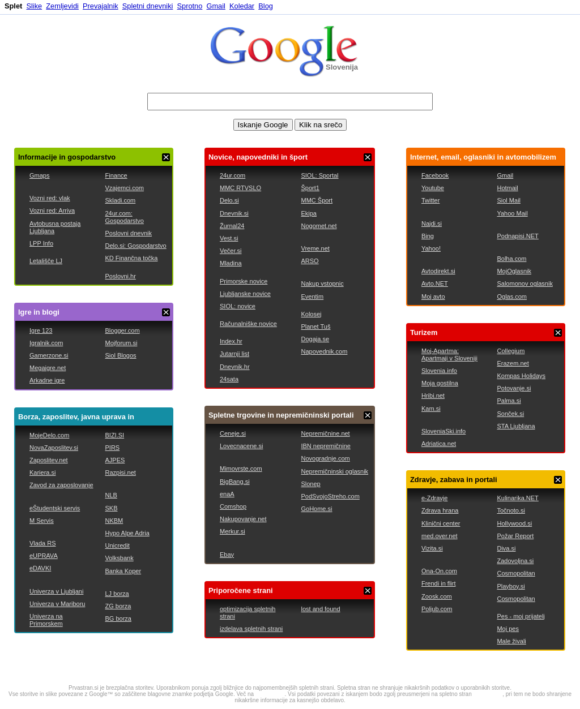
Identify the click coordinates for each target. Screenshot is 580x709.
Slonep (310, 483)
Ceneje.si (233, 433)
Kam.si (431, 408)
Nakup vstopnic (322, 283)
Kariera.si (42, 472)
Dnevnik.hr (235, 366)
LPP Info (41, 243)
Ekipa (309, 213)
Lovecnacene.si (241, 445)
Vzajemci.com (124, 187)
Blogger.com (122, 330)
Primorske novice (243, 281)
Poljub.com (436, 608)
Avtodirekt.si (438, 271)
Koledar (241, 6)
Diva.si (506, 548)
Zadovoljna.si (515, 560)
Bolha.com (511, 258)
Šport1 (310, 187)
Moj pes (508, 628)
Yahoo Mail (512, 213)
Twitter (430, 200)
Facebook (435, 175)
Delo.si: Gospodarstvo (135, 245)
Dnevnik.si (234, 213)
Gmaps (39, 175)
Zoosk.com (436, 596)
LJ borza (117, 593)
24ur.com (232, 175)
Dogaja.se (315, 339)
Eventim (312, 296)
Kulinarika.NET (517, 498)
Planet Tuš (315, 326)
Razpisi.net (120, 472)
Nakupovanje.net (243, 518)
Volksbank (119, 558)
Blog (265, 6)
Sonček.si (510, 413)
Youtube (432, 187)
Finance (116, 175)
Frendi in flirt (438, 583)
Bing (427, 236)
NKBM (114, 520)
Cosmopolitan (516, 573)
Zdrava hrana (439, 510)
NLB (111, 495)
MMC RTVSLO (240, 187)
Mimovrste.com (241, 468)
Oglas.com (512, 296)
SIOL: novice (237, 306)
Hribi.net (433, 395)
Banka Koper (123, 571)
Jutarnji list (234, 353)
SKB (111, 508)
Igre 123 (40, 330)
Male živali (511, 641)
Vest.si (229, 238)
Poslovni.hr (120, 276)
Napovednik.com (324, 351)
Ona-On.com (439, 571)
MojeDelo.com (49, 435)
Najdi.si (431, 223)
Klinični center (440, 523)
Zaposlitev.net (48, 460)
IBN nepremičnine (325, 445)
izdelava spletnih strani (251, 628)
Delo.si (229, 200)
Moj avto (433, 296)
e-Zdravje (434, 498)
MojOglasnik (514, 271)
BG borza (118, 618)
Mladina (231, 263)
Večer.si (231, 250)
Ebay (227, 554)
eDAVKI (40, 568)
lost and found (320, 608)
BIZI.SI (114, 435)
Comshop (233, 506)
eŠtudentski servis (54, 508)
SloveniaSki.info (443, 431)
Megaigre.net (47, 367)
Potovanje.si (514, 388)
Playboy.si (510, 586)
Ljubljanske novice (245, 293)
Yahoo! (431, 248)
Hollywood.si (514, 523)
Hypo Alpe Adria (127, 533)
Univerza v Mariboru (57, 603)
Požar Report (515, 535)
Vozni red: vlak (49, 198)
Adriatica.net (438, 443)
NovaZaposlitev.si (53, 447)
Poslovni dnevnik (128, 233)
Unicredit (117, 545)
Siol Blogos (120, 355)
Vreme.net (315, 248)
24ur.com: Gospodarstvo (124, 217)
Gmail (215, 6)
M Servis (41, 520)
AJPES (115, 460)
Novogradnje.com (325, 458)
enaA (227, 494)
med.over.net (439, 535)
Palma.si (509, 400)
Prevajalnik (100, 6)
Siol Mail (509, 200)
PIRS (112, 447)
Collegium (510, 350)
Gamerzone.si (48, 355)
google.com (270, 694)
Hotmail (507, 187)
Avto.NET (434, 283)
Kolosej (311, 314)
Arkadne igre (47, 380)
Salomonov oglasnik (524, 283)
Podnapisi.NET (517, 236)
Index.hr (231, 341)
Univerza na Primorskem (46, 620)
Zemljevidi (62, 6)
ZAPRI (166, 157)
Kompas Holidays (521, 375)
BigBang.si (235, 481)
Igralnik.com (46, 343)
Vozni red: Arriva (52, 210)
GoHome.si (316, 508)
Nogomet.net (318, 225)
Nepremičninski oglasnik (334, 471)
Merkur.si (232, 531)
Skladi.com (120, 200)
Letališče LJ (45, 260)
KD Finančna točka (131, 258)
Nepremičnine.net (325, 433)
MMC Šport (316, 200)
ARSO (309, 260)
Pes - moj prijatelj (520, 616)
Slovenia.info (439, 370)
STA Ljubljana (516, 426)
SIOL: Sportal (319, 175)
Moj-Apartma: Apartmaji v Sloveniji (449, 354)
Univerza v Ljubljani (56, 591)
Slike (34, 6)
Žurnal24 (232, 225)
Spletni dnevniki (147, 6)
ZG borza (118, 606)
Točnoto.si (511, 510)
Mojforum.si (121, 343)
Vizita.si (432, 548)
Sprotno (190, 6)
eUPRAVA (43, 555)
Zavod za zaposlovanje (61, 485)
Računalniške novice (248, 323)
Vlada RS (42, 543)
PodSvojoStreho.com (330, 496)
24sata (229, 379)
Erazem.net (512, 363)
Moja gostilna (439, 383)
